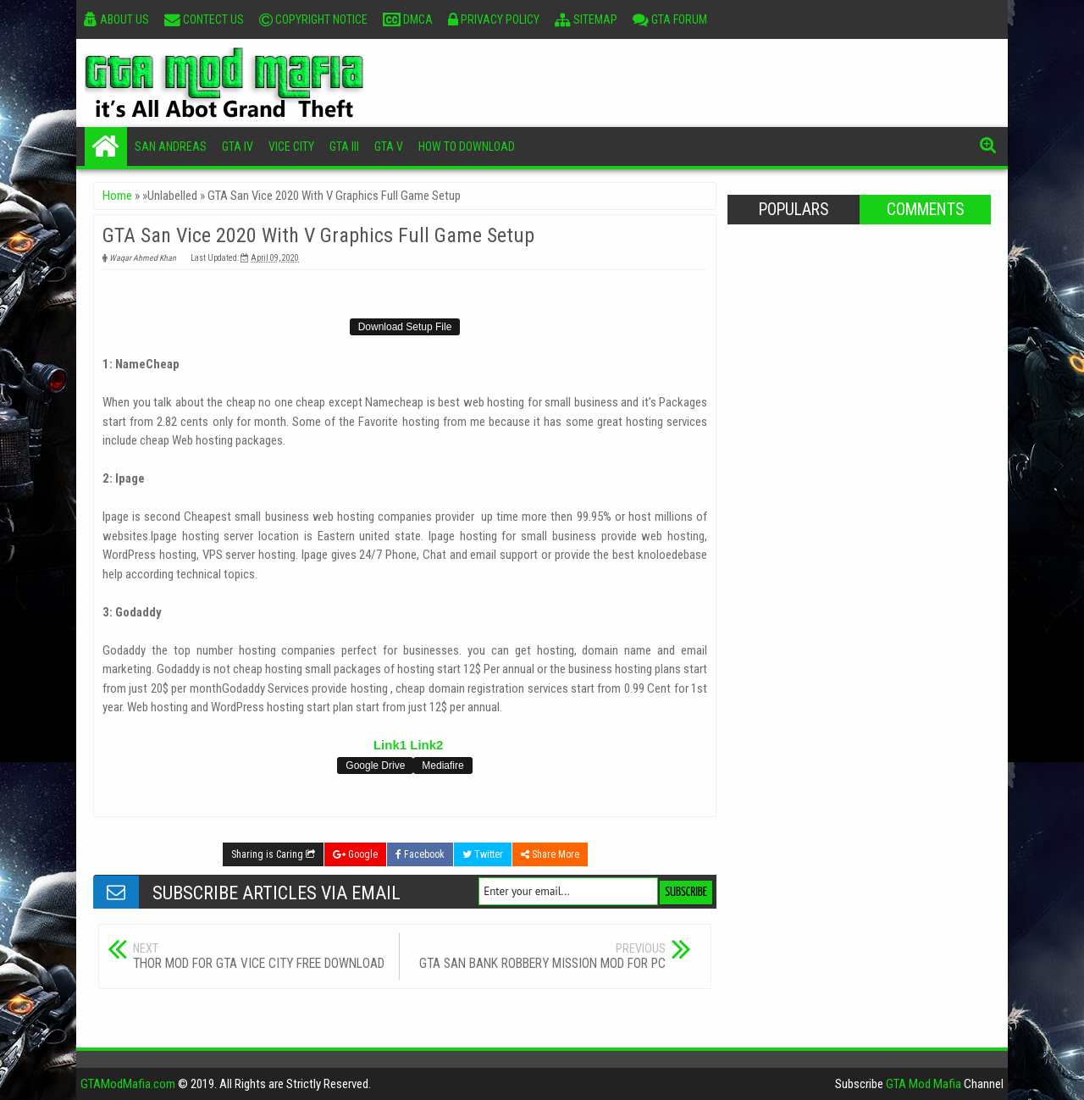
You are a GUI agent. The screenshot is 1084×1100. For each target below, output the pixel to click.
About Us (116, 19)
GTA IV (237, 146)
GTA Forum (670, 19)
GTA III (344, 146)
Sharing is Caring (273, 854)
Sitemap (586, 19)
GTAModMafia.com (127, 1084)
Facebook (420, 854)
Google (355, 854)
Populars (793, 209)
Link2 (426, 745)
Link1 (389, 745)
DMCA (408, 19)
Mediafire (442, 765)
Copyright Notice (313, 19)
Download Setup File (405, 327)
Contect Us (204, 19)
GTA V (388, 146)
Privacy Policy (493, 19)
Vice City (291, 146)
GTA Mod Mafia (923, 1084)
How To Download (466, 146)
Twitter (482, 854)
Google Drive (375, 765)
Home (106, 146)
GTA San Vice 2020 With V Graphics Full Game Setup (318, 235)
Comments (925, 209)
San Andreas (171, 146)
